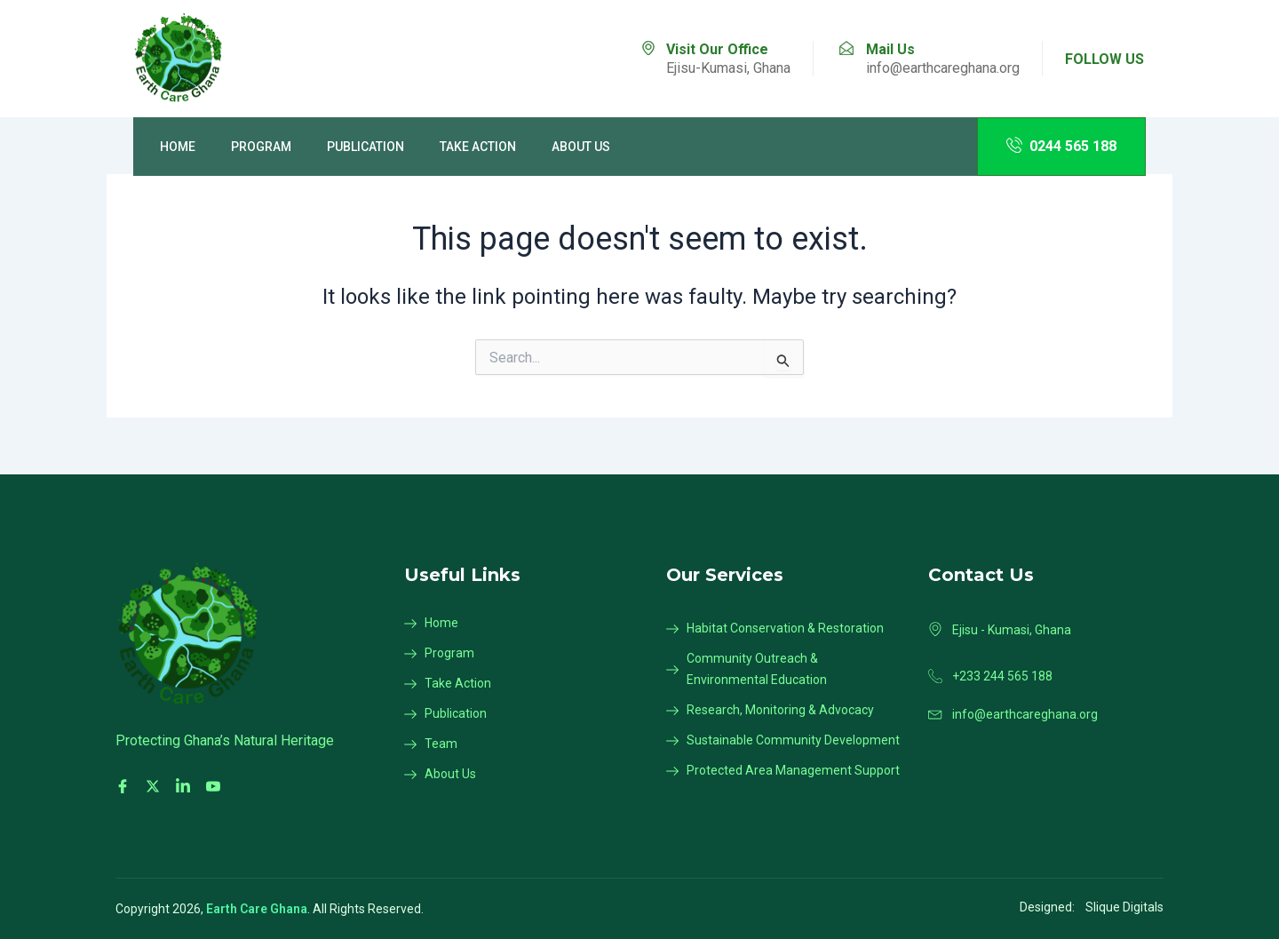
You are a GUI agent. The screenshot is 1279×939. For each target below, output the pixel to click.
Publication (365, 146)
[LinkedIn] (185, 786)
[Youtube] (216, 786)
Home (177, 146)
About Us (581, 146)
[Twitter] (155, 786)
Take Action (478, 146)
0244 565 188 (1061, 146)
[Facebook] (125, 786)
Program (261, 146)
